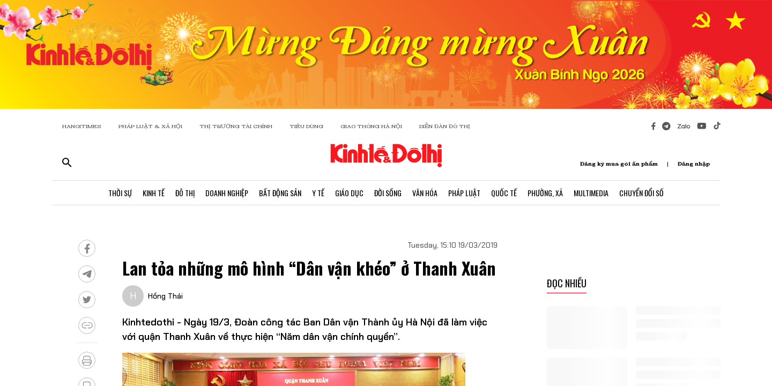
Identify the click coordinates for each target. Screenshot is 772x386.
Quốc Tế (504, 192)
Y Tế (318, 192)
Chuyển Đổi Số (641, 192)
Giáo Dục (349, 192)
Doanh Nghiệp (226, 192)
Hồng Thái (165, 296)
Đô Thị (185, 192)
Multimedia (591, 192)
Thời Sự (120, 192)
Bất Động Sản (280, 192)
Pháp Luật (464, 192)
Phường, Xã (545, 192)
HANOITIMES (81, 126)
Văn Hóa (424, 192)
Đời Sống (388, 192)
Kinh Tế (154, 192)
